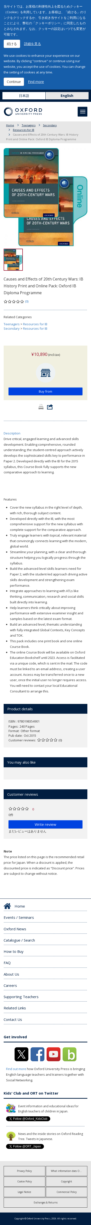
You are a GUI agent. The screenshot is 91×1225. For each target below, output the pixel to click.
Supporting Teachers (21, 996)
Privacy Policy (24, 1171)
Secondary (50, 125)
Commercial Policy (67, 1192)
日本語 (24, 95)
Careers (10, 985)
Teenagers (28, 125)
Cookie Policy (24, 1181)
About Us (11, 974)
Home (10, 125)
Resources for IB (23, 130)
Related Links (15, 1007)
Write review (45, 824)
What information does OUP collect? (69, 1171)
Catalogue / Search (19, 940)
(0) (26, 301)
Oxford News (15, 928)
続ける (12, 43)
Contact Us (13, 1019)
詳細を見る (32, 43)
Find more (36, 81)
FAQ (7, 962)
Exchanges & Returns (46, 1202)
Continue (14, 81)
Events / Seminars (19, 917)
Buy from (45, 391)
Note (8, 851)
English (67, 95)
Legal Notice (24, 1192)
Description (12, 433)
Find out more (16, 1069)
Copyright (66, 1181)
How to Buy (14, 951)
